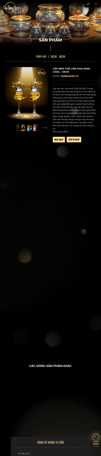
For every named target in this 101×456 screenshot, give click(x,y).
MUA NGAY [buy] (58, 139)
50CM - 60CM (58, 56)
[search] (88, 4)
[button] (23, 128)
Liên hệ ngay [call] (74, 139)
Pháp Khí (41, 56)
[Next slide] (44, 127)
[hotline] (96, 438)
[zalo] (96, 445)
